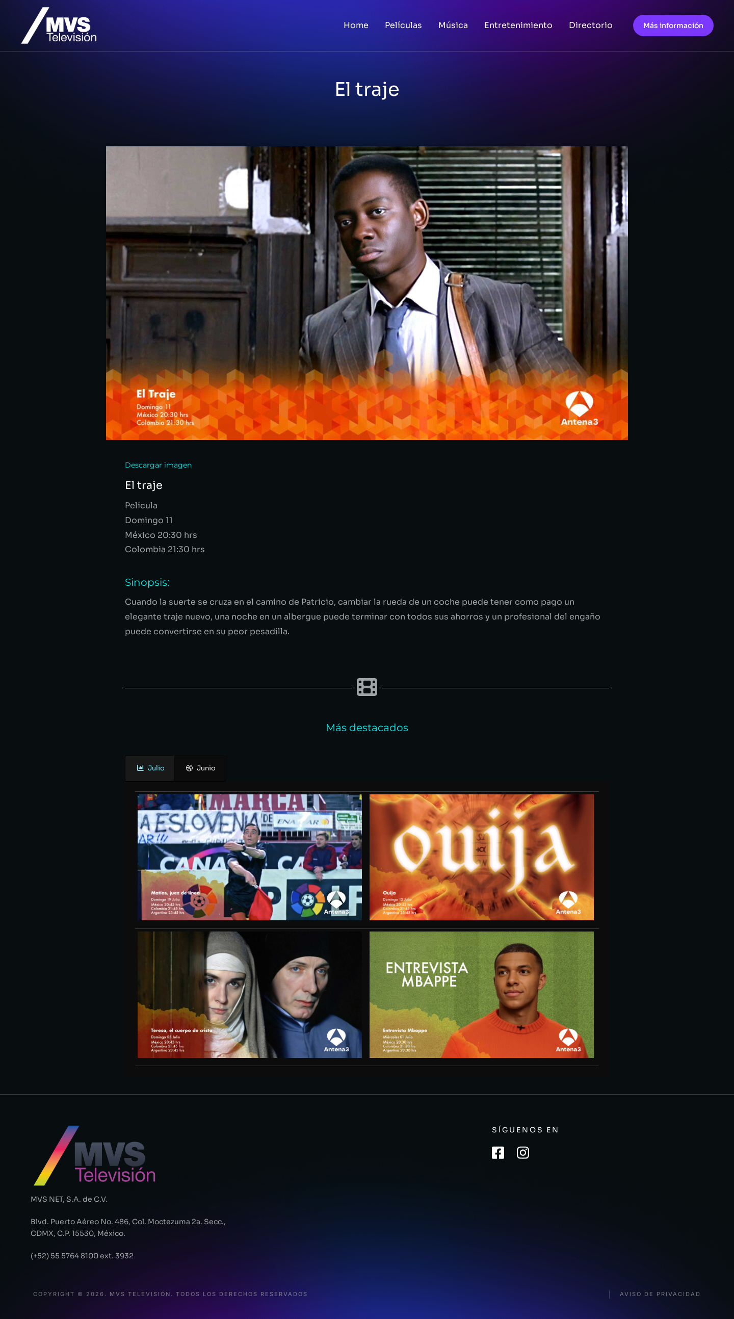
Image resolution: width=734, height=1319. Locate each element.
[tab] (149, 769)
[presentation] (149, 769)
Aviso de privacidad (660, 1294)
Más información (673, 25)
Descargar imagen (158, 465)
